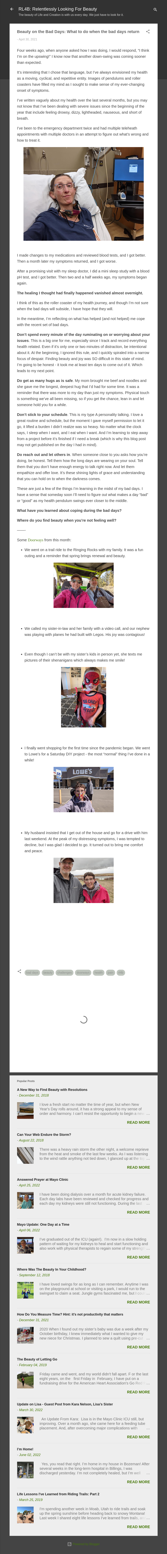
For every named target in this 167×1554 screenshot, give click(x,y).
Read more (138, 1122)
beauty (47, 972)
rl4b (120, 972)
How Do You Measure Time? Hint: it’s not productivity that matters (70, 1314)
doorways (83, 972)
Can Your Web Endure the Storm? (44, 1135)
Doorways (35, 540)
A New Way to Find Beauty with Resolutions (52, 1090)
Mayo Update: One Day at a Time (43, 1224)
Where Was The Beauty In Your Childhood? (51, 1269)
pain (110, 972)
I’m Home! (25, 1449)
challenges (64, 972)
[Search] (155, 10)
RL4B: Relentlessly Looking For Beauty (58, 9)
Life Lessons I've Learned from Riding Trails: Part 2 (58, 1494)
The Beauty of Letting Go (37, 1359)
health (98, 972)
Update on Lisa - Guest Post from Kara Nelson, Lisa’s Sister (65, 1404)
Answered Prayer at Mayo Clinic (42, 1180)
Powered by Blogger (83, 1544)
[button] (148, 32)
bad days (32, 972)
